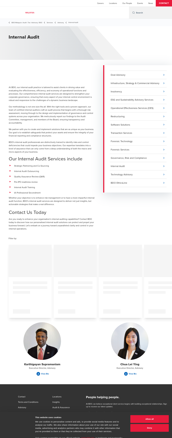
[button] (164, 3)
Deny (149, 406)
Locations (113, 3)
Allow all (149, 397)
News (150, 3)
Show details (141, 433)
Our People (127, 3)
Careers (100, 3)
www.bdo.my (87, 416)
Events (140, 3)
